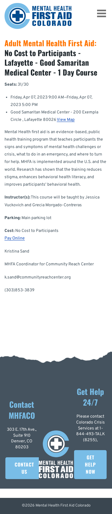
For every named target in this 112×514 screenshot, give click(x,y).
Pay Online (14, 238)
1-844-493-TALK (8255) (90, 434)
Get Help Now (90, 464)
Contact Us (24, 468)
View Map (66, 119)
